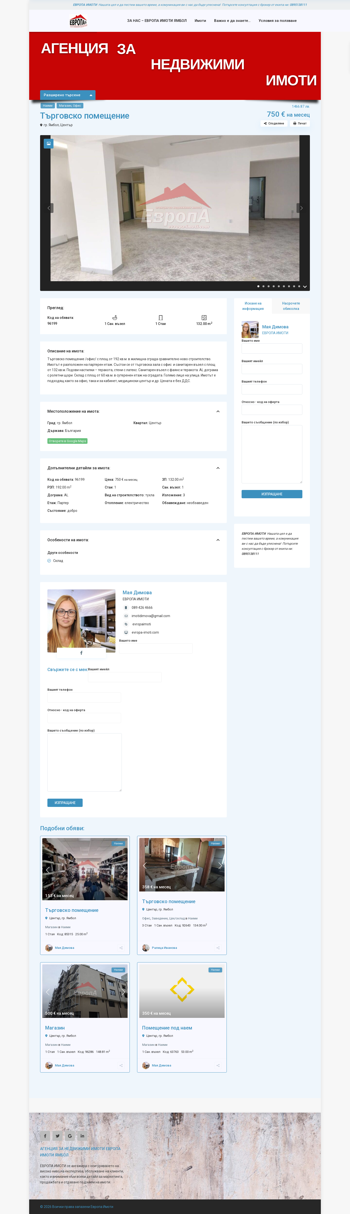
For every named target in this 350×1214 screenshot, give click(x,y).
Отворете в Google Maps (67, 441)
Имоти (200, 20)
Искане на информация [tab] (253, 306)
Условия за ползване (278, 20)
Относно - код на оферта (84, 714)
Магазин (65, 105)
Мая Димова (137, 592)
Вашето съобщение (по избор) (84, 760)
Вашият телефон (84, 693)
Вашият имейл (125, 673)
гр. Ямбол (51, 125)
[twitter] (57, 1136)
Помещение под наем (167, 1028)
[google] (70, 1136)
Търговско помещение (71, 910)
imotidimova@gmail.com (151, 616)
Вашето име (156, 644)
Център (66, 125)
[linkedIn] (82, 1136)
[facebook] (45, 1136)
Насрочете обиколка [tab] (291, 306)
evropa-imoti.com (145, 632)
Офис (77, 105)
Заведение (160, 918)
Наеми (47, 105)
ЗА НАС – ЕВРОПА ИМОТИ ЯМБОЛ (157, 20)
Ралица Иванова (164, 948)
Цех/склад (177, 918)
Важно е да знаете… (232, 20)
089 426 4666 (142, 608)
